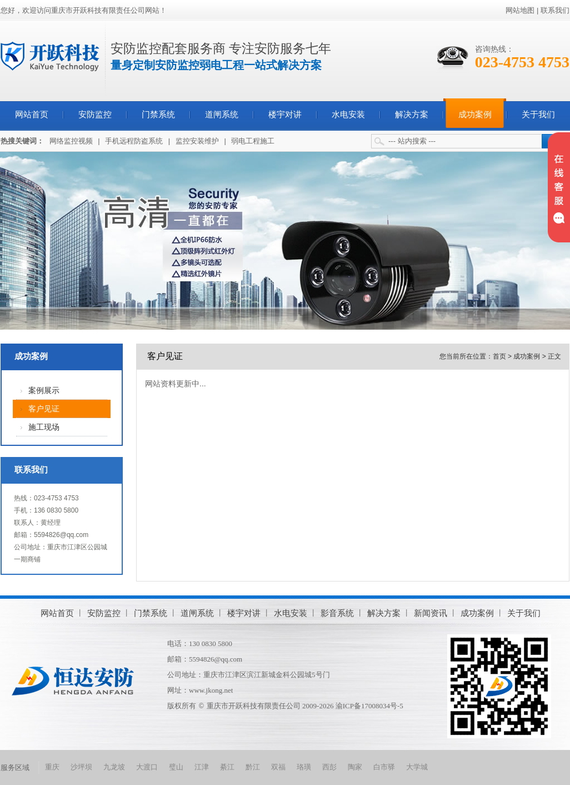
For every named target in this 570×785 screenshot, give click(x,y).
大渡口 (147, 767)
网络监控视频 (71, 141)
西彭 (329, 767)
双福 (278, 767)
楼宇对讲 (285, 114)
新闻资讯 (430, 613)
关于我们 (538, 114)
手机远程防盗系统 (134, 141)
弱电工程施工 (252, 141)
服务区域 (15, 767)
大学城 (417, 767)
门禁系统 (158, 114)
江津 (201, 767)
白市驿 (384, 767)
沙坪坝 (81, 767)
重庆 (52, 767)
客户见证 (43, 409)
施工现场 (43, 427)
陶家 (355, 767)
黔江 (253, 767)
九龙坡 (114, 767)
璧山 (176, 767)
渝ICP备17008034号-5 (369, 706)
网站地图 (520, 10)
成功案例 (475, 114)
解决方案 (411, 114)
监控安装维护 (197, 141)
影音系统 (337, 613)
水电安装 (348, 114)
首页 (499, 356)
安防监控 (95, 114)
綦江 (227, 767)
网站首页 (31, 114)
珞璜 (304, 767)
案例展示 (43, 390)
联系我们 (555, 10)
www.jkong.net (211, 690)
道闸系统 (221, 114)
